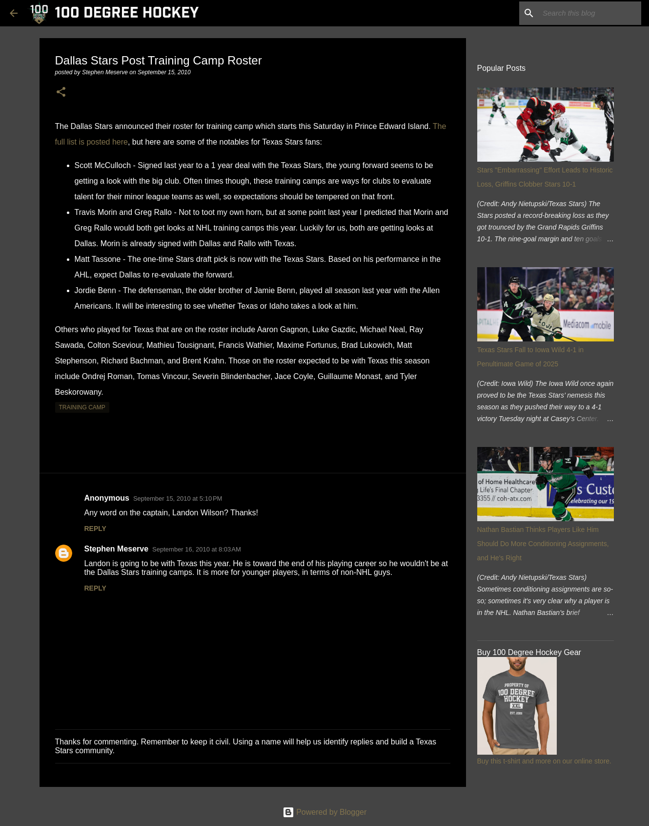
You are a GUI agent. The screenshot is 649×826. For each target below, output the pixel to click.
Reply (95, 528)
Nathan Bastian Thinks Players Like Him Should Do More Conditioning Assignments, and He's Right (543, 544)
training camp (82, 407)
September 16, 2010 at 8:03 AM (196, 549)
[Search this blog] (590, 13)
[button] (61, 92)
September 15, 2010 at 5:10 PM (177, 498)
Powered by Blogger (325, 812)
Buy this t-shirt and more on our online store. (544, 761)
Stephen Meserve (116, 549)
